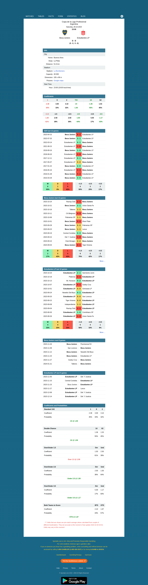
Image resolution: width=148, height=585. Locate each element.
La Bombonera (59, 71)
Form (60, 16)
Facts (51, 16)
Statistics (71, 16)
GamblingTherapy (75, 555)
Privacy (65, 568)
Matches (30, 16)
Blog (83, 16)
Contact (89, 568)
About (81, 568)
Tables (41, 16)
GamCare (88, 555)
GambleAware (61, 555)
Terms (73, 568)
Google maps (59, 80)
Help (58, 568)
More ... (102, 261)
